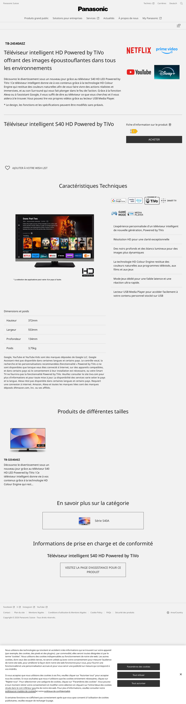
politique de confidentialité (57, 691)
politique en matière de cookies (20, 691)
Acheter (154, 222)
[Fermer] (180, 674)
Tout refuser (139, 675)
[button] (154, 222)
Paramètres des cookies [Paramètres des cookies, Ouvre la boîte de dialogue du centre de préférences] (138, 666)
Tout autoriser (139, 683)
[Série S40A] (93, 603)
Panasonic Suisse (11, 3)
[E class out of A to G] (134, 214)
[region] (93, 674)
